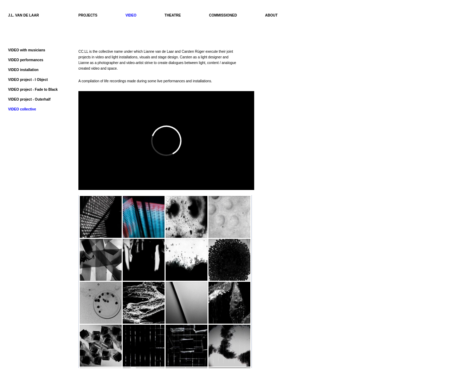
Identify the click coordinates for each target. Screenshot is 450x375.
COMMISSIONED (223, 15)
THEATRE (173, 15)
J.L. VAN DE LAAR (23, 15)
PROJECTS (87, 15)
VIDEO (131, 15)
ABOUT (271, 15)
